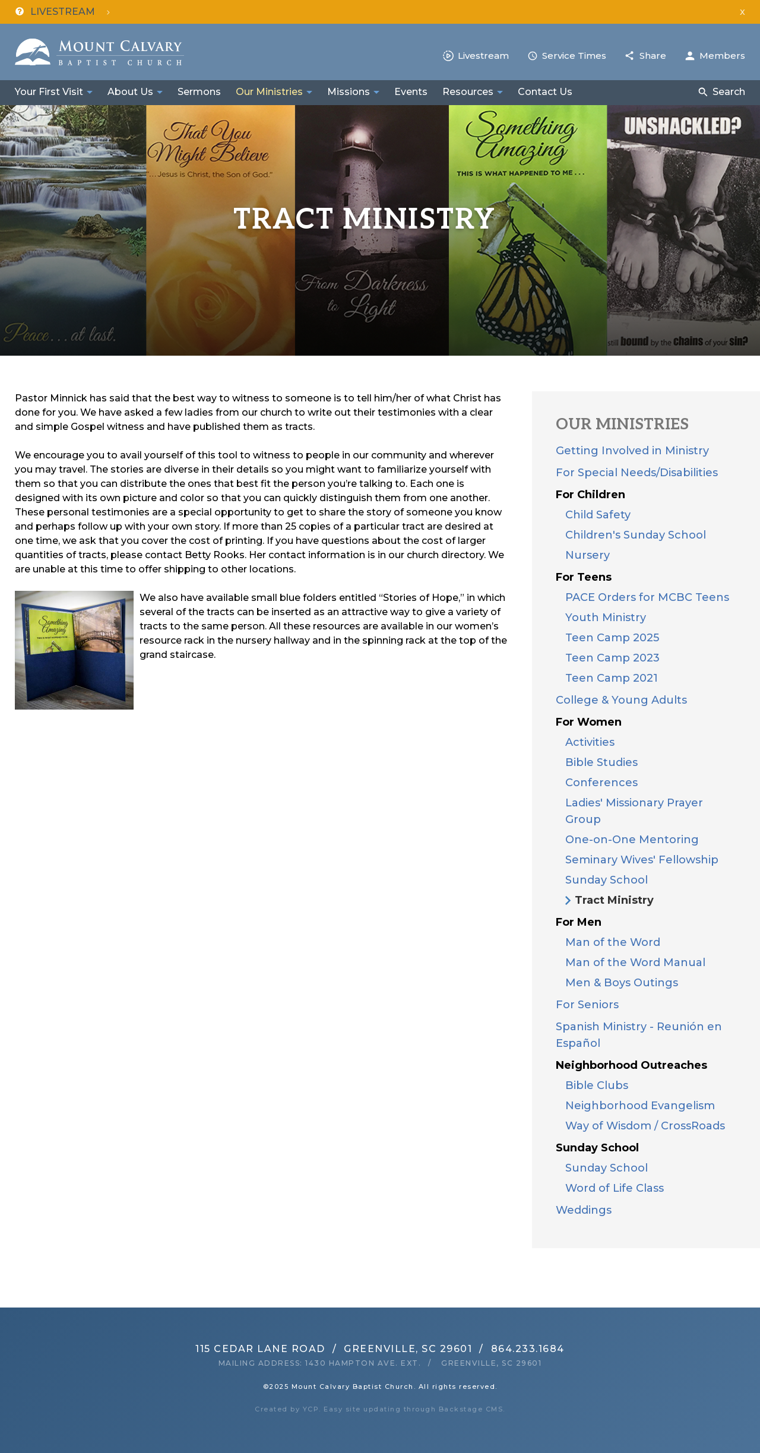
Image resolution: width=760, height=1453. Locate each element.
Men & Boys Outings (621, 982)
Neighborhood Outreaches (631, 1065)
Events (411, 91)
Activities (590, 742)
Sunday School (606, 880)
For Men (578, 922)
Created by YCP (287, 1409)
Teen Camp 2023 (612, 657)
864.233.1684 (528, 1348)
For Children (590, 494)
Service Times (574, 55)
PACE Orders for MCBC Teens (647, 597)
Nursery (587, 555)
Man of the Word (612, 942)
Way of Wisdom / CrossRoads (645, 1125)
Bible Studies (601, 762)
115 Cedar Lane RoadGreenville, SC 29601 (333, 1348)
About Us (130, 91)
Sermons (199, 91)
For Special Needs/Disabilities (637, 472)
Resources (467, 91)
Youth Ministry (605, 617)
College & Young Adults (621, 700)
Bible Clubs (596, 1085)
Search (728, 91)
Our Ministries (269, 91)
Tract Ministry (614, 900)
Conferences (601, 782)
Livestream (483, 55)
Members (722, 55)
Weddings (584, 1210)
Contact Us (545, 91)
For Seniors (587, 1004)
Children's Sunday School (635, 535)
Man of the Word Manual (635, 962)
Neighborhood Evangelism (640, 1105)
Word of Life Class (614, 1188)
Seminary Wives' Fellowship (641, 859)
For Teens (584, 577)
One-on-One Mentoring (632, 839)
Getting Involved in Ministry (632, 450)
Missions (348, 91)
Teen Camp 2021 (611, 678)
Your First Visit (49, 91)
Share (652, 55)
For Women (589, 722)
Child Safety (598, 514)
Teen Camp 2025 (612, 637)
